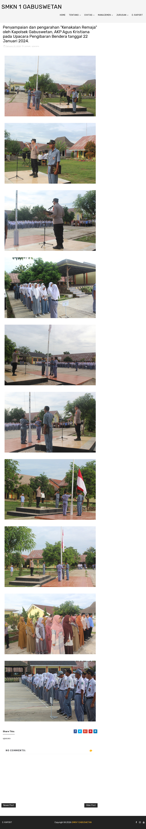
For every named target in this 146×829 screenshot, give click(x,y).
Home (63, 15)
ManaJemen (104, 15)
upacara (35, 46)
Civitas (88, 15)
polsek (27, 46)
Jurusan (121, 15)
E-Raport (137, 15)
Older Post (91, 805)
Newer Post (8, 805)
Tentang (74, 15)
